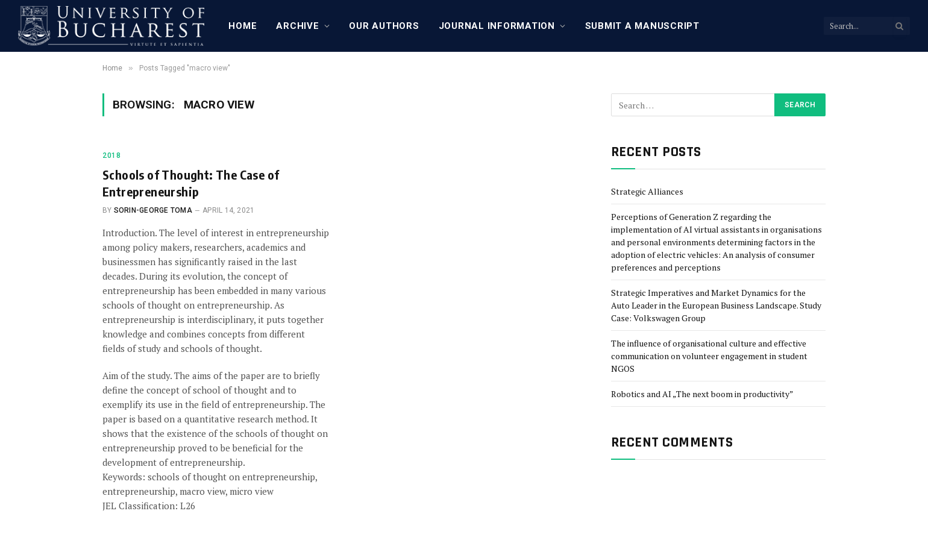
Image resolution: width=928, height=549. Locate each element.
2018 (111, 155)
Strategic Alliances (647, 191)
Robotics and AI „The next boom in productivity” (702, 394)
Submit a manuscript (642, 25)
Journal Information (497, 25)
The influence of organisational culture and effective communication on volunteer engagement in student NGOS (709, 355)
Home (242, 25)
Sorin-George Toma (153, 210)
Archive (297, 25)
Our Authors (384, 25)
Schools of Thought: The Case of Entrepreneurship (190, 182)
